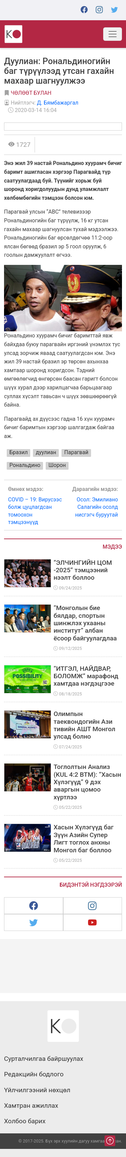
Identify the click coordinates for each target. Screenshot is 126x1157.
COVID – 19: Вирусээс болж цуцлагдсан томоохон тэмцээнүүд (35, 505)
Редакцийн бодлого (34, 1074)
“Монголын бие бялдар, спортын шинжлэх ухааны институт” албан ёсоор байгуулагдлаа (85, 623)
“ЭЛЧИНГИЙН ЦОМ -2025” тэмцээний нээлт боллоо (82, 570)
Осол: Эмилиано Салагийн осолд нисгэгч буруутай (90, 502)
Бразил (18, 452)
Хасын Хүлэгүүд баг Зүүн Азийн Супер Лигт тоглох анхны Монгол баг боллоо (83, 838)
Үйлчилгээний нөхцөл (37, 1090)
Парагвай (76, 452)
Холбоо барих (24, 1121)
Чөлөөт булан (31, 93)
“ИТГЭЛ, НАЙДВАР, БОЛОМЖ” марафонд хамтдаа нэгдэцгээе (85, 676)
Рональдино (24, 465)
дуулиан (46, 452)
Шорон (57, 465)
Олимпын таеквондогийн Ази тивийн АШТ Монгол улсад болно (84, 725)
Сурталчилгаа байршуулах (43, 1059)
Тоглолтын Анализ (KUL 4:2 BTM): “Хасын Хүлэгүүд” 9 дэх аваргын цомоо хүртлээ (87, 782)
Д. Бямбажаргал (57, 103)
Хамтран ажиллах (31, 1105)
